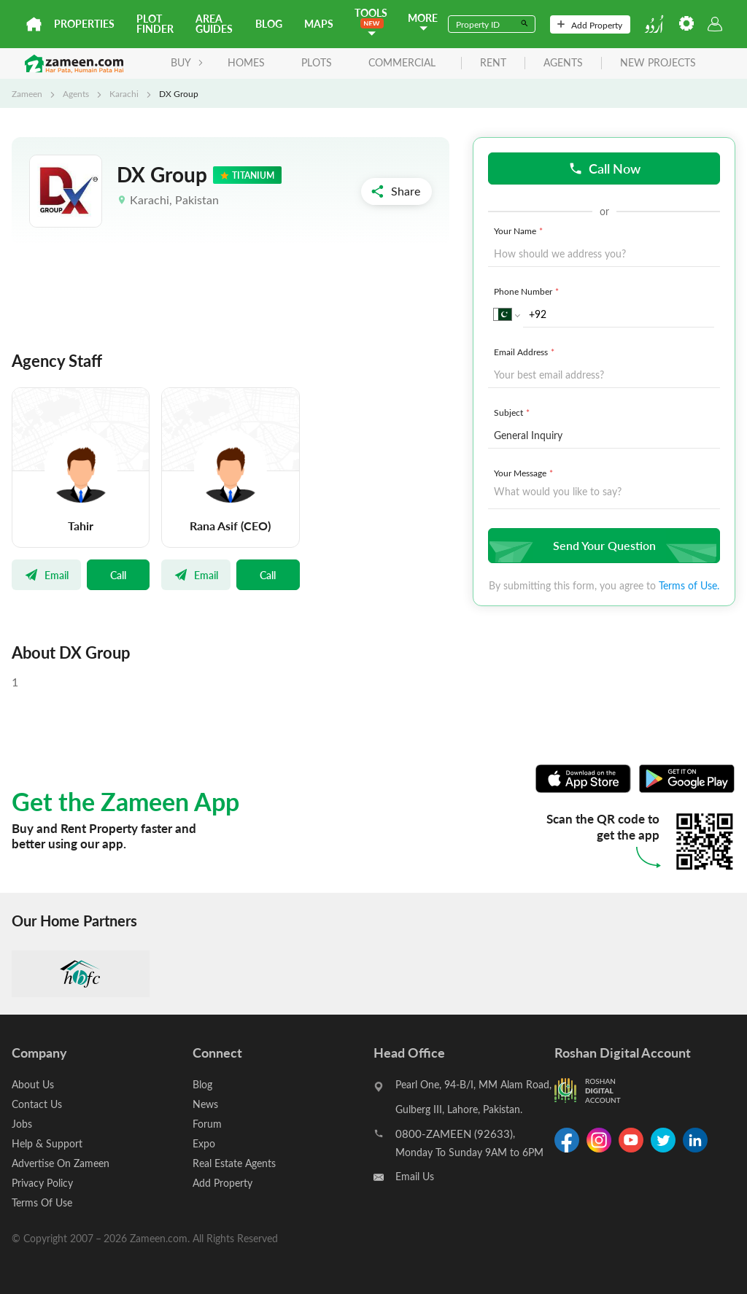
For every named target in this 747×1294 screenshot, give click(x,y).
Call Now (604, 168)
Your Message (525, 472)
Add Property (589, 25)
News (205, 1104)
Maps (318, 24)
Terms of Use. (689, 585)
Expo (204, 1143)
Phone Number (528, 291)
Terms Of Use (42, 1202)
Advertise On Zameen (60, 1163)
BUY (187, 62)
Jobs (22, 1124)
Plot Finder (155, 24)
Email (46, 574)
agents (563, 63)
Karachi (124, 93)
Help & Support (47, 1143)
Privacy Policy (42, 1183)
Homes (246, 62)
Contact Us (37, 1104)
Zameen (27, 93)
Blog (268, 24)
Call (118, 574)
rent (493, 63)
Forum (207, 1124)
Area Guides (214, 24)
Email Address (525, 351)
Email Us (414, 1176)
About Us (33, 1084)
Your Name (520, 230)
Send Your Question (602, 545)
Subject (513, 412)
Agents (76, 93)
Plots (316, 62)
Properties (84, 24)
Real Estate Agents (234, 1163)
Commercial (402, 62)
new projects (658, 63)
